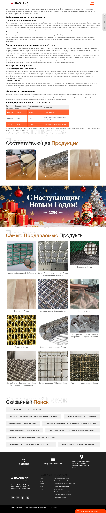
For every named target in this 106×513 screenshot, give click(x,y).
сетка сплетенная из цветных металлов (64, 483)
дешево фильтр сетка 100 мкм (22, 423)
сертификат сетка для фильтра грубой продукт (29, 444)
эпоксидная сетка (59, 489)
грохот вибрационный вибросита (62, 494)
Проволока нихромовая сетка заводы (77, 444)
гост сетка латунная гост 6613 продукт (25, 409)
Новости (42, 483)
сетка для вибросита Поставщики (81, 416)
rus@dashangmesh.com (53, 464)
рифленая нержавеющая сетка (62, 481)
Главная (42, 478)
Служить (42, 486)
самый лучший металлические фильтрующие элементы (33, 416)
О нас (41, 489)
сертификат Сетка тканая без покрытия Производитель (72, 430)
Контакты (42, 492)
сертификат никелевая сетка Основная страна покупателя (71, 423)
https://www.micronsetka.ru (62, 55)
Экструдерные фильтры (60, 497)
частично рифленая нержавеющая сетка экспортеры (32, 437)
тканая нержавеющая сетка (61, 478)
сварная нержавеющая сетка (61, 486)
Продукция (42, 481)
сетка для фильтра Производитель (24, 430)
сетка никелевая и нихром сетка (62, 492)
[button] (96, 164)
